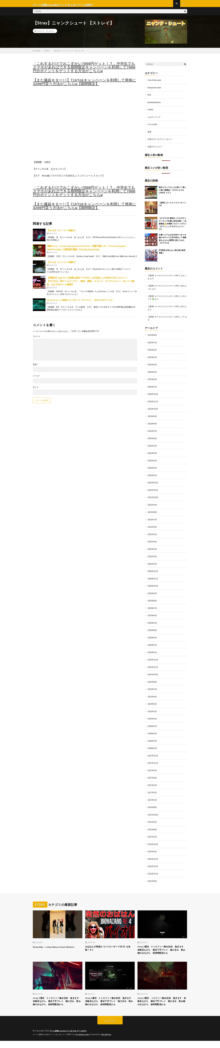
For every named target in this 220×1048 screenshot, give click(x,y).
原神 (150, 134)
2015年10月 (153, 812)
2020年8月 (152, 600)
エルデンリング (154, 119)
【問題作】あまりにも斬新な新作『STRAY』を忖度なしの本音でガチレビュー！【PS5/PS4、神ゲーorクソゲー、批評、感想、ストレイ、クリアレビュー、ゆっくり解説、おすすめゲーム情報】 (90, 284)
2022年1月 (152, 475)
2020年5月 (152, 622)
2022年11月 (153, 402)
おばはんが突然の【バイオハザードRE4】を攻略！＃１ (109, 945)
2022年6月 (152, 439)
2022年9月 (152, 417)
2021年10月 (153, 497)
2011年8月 (152, 877)
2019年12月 (153, 658)
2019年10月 (153, 673)
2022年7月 (152, 432)
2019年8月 (152, 680)
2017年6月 (152, 775)
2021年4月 (152, 541)
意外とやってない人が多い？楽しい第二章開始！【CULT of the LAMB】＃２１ (172, 192)
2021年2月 (152, 556)
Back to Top (110, 1028)
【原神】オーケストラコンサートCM (164, 277)
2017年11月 (153, 760)
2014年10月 (153, 841)
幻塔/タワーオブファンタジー (161, 141)
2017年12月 (153, 753)
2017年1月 (152, 797)
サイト (36, 390)
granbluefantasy (155, 105)
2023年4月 (152, 366)
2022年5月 (152, 446)
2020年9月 (152, 592)
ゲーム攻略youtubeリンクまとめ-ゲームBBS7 (70, 1038)
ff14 (149, 97)
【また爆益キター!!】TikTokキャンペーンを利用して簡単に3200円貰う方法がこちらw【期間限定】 (84, 85)
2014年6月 (152, 848)
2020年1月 (152, 651)
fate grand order (155, 90)
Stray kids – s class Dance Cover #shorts (57, 943)
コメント (37, 339)
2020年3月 (152, 636)
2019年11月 (153, 665)
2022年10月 (153, 410)
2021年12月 (153, 483)
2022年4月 (152, 454)
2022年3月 (152, 461)
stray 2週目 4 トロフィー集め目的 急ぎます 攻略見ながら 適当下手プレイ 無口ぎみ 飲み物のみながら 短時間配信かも (162, 949)
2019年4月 (152, 695)
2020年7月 (152, 607)
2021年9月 (152, 505)
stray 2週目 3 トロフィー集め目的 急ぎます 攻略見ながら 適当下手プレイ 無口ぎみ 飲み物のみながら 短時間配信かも (57, 1006)
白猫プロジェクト (155, 148)
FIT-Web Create (82, 1042)
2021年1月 (152, 563)
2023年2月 (152, 380)
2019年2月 (152, 709)
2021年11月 (153, 490)
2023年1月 (152, 388)
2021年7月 (152, 519)
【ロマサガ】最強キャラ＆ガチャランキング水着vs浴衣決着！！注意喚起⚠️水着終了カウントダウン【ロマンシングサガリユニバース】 (173, 225)
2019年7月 (152, 687)
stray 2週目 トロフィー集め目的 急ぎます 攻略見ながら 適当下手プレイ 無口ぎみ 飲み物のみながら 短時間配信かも (162, 1006)
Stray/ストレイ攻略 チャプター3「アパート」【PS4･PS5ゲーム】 (80, 302)
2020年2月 (152, 644)
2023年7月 (152, 344)
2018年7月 (152, 724)
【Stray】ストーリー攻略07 (61, 265)
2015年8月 (152, 826)
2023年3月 (152, 373)
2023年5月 (152, 359)
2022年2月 (152, 468)
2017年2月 (152, 790)
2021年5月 (152, 534)
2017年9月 (152, 768)
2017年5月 (152, 782)
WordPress (108, 1042)
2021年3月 (152, 549)
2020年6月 (152, 614)
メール (36, 379)
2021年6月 (152, 527)
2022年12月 (153, 395)
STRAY (51, 34)
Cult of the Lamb (155, 83)
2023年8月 (152, 337)
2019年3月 (152, 702)
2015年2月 (152, 834)
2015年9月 (152, 819)
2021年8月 (152, 512)
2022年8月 (152, 424)
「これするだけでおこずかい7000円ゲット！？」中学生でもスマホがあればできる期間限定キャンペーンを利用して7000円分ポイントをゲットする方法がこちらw (84, 70)
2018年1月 (152, 746)
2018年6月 (152, 731)
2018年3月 (152, 739)
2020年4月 (152, 629)
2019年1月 (152, 717)
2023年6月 (152, 351)
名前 (35, 367)
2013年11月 (153, 863)
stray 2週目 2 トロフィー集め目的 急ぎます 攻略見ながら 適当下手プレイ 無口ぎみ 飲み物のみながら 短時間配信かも (110, 1006)
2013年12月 (153, 855)
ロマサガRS (153, 127)
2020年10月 (153, 585)
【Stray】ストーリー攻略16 (61, 233)
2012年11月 (153, 870)
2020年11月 (153, 578)
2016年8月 (152, 804)
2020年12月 (153, 570)
